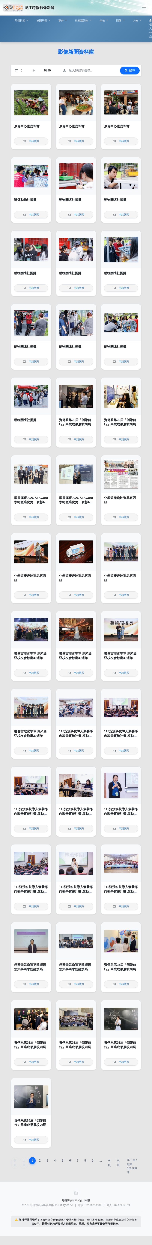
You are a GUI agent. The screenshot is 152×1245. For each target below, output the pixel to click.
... (100, 1160)
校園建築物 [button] (82, 20)
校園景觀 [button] (42, 20)
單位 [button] (103, 20)
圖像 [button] (119, 20)
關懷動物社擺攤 (25, 199)
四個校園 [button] (20, 20)
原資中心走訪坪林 (27, 126)
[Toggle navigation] (144, 7)
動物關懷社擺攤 (70, 199)
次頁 (109, 1163)
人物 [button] (136, 20)
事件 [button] (61, 20)
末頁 (118, 1163)
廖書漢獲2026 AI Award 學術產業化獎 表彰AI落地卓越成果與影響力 (31, 502)
